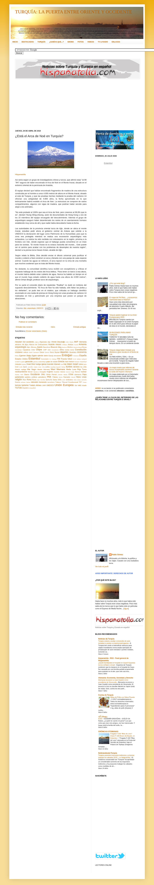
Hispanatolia (20, 174)
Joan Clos (41, 367)
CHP (45, 350)
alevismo (18, 344)
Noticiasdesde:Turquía (107, 753)
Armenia (83, 344)
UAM (44, 385)
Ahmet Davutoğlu (58, 342)
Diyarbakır (72, 352)
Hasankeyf (83, 361)
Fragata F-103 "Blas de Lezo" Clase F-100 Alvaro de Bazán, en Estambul (122, 736)
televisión (34, 382)
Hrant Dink (31, 364)
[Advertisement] (70, 104)
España (83, 355)
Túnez (85, 382)
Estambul (34, 358)
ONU (43, 374)
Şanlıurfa (49, 380)
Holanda (18, 364)
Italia (84, 364)
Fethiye (54, 359)
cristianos (19, 352)
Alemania (82, 342)
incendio (50, 364)
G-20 (74, 359)
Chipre (39, 349)
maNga (23, 369)
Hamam (76, 361)
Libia (85, 367)
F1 (50, 359)
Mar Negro (31, 369)
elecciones (57, 355)
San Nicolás (41, 380)
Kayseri (58, 367)
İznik (20, 367)
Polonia (55, 377)
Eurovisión (45, 359)
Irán (64, 364)
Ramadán (67, 377)
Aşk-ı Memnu (31, 347)
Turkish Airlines (35, 385)
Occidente (35, 374)
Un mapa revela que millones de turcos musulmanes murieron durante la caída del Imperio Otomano (123, 370)
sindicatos (69, 380)
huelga (38, 364)
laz (81, 367)
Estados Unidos (21, 359)
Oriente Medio (62, 374)
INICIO (15, 42)
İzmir (17, 367)
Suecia (17, 382)
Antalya (70, 344)
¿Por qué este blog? (117, 283)
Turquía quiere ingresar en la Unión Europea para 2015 (123, 316)
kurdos (69, 367)
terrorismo (51, 382)
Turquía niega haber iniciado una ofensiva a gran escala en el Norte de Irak (123, 352)
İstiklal (81, 364)
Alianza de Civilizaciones (38, 344)
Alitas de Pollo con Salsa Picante (122, 697)
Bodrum (64, 347)
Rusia (34, 380)
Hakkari (71, 361)
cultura (25, 352)
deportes (64, 352)
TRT (80, 382)
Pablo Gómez (117, 555)
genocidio (29, 362)
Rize (24, 380)
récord (73, 377)
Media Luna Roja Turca (76, 369)
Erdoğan (67, 355)
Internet (57, 364)
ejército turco (43, 356)
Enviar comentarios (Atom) (36, 331)
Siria (75, 380)
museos (56, 372)
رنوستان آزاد (102, 716)
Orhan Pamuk (51, 374)
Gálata (79, 359)
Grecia (61, 361)
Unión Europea (64, 385)
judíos (47, 367)
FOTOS (81, 42)
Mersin (30, 372)
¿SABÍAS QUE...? (56, 42)
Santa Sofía (57, 380)
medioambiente (21, 372)
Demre (47, 352)
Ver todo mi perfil (101, 567)
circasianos (55, 350)
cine (49, 350)
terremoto (43, 382)
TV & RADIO (103, 42)
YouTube (18, 388)
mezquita (42, 372)
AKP (76, 342)
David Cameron (34, 352)
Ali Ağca (25, 344)
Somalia (84, 380)
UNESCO (40, 308)
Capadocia (26, 350)
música (62, 372)
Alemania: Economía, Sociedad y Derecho (115, 678)
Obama (26, 374)
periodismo (42, 377)
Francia (64, 359)
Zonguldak (32, 388)
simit (63, 380)
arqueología (31, 308)
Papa (84, 374)
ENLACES (116, 42)
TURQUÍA (41, 42)
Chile (33, 350)
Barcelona (46, 347)
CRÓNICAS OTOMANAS (108, 731)
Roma (29, 380)
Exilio (100, 719)
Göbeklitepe (42, 361)
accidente (30, 342)
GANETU (18, 361)
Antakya (64, 344)
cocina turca (69, 350)
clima (62, 350)
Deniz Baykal (54, 352)
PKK (49, 377)
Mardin (39, 369)
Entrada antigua (79, 327)
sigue (126, 609)
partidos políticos (31, 377)
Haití (66, 361)
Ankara (58, 344)
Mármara (46, 369)
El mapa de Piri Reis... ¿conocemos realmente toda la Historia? (123, 299)
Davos (42, 352)
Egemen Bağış (25, 356)
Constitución (80, 349)
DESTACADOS (28, 42)
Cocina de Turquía (105, 695)
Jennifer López (32, 367)
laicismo (76, 367)
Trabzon (58, 382)
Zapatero (25, 388)
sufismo (23, 382)
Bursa (84, 347)
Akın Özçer (69, 342)
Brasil (80, 347)
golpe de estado (52, 361)
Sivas (79, 380)
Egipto (34, 356)
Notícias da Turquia (106, 639)
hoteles (24, 364)
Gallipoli (83, 359)
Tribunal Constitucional (70, 382)
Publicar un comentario (28, 322)
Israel (75, 364)
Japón (25, 367)
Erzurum (76, 355)
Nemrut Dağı (70, 372)
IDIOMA (70, 42)
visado (84, 385)
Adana (37, 342)
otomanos (77, 374)
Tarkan (28, 382)
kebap (63, 367)
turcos (18, 385)
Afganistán (43, 342)
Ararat (76, 344)
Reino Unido (81, 377)
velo (79, 385)
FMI (58, 359)
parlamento (19, 377)
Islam (69, 364)
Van (76, 385)
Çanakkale (18, 350)
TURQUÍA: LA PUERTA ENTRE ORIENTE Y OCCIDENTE (73, 11)
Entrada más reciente (24, 327)
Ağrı (25, 308)
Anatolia (51, 344)
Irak (62, 364)
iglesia (43, 364)
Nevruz (77, 372)
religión (18, 379)
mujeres (50, 372)
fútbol (70, 359)
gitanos (35, 361)
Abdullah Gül (20, 342)
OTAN (70, 374)
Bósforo (70, 347)
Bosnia (75, 347)
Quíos (61, 377)
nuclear (83, 372)
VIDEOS (90, 42)
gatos (23, 361)
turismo (25, 385)
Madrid (17, 369)
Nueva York (19, 374)
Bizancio (54, 347)
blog (59, 347)
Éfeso (17, 355)
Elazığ (51, 355)
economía (81, 352)
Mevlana (36, 372)
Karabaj (53, 367)
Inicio (53, 327)
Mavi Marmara (58, 369)
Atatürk (39, 347)
